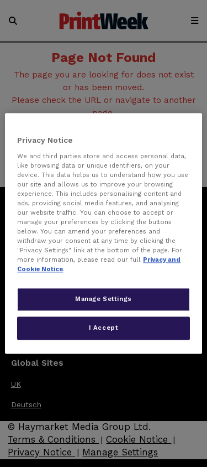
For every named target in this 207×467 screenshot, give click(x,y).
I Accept (104, 328)
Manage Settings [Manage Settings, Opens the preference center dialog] (103, 299)
